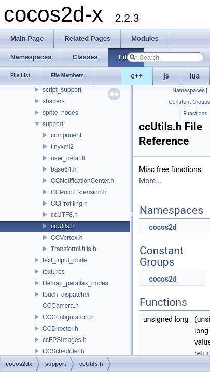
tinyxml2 (62, 146)
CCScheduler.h (64, 351)
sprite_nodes (60, 112)
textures (54, 271)
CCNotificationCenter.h (82, 180)
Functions (195, 113)
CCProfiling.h (69, 203)
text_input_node (65, 260)
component (66, 135)
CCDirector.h (60, 328)
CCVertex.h (66, 237)
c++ (137, 76)
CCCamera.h (61, 305)
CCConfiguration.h (68, 317)
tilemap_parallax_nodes (75, 283)
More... (150, 181)
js (166, 76)
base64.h (63, 169)
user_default (68, 158)
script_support (62, 90)
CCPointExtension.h (78, 192)
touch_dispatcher (66, 294)
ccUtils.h (62, 226)
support (53, 124)
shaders (54, 101)
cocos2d (163, 227)
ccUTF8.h (64, 215)
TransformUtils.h (73, 249)
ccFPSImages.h (65, 340)
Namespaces (188, 90)
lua (195, 76)
